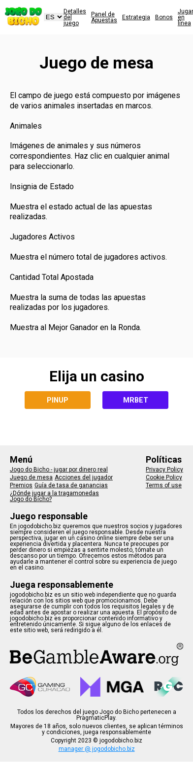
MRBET (135, 400)
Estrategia (136, 17)
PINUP (57, 400)
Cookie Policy (164, 477)
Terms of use (164, 485)
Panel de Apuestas (104, 17)
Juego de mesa (31, 477)
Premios (21, 485)
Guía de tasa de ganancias (71, 485)
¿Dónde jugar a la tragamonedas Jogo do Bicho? (54, 496)
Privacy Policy (164, 469)
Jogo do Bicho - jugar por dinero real (59, 469)
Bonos (164, 17)
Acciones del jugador (84, 477)
